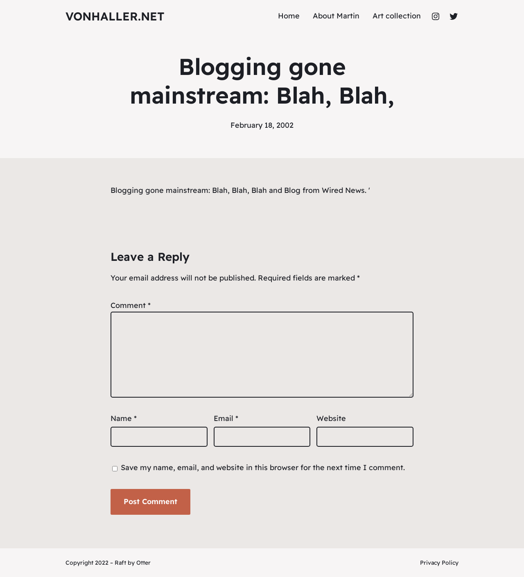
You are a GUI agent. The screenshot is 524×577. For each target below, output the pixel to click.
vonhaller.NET (115, 16)
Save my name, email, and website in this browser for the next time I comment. (263, 467)
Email (226, 418)
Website (331, 418)
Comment (131, 305)
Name (124, 418)
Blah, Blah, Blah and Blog (256, 190)
